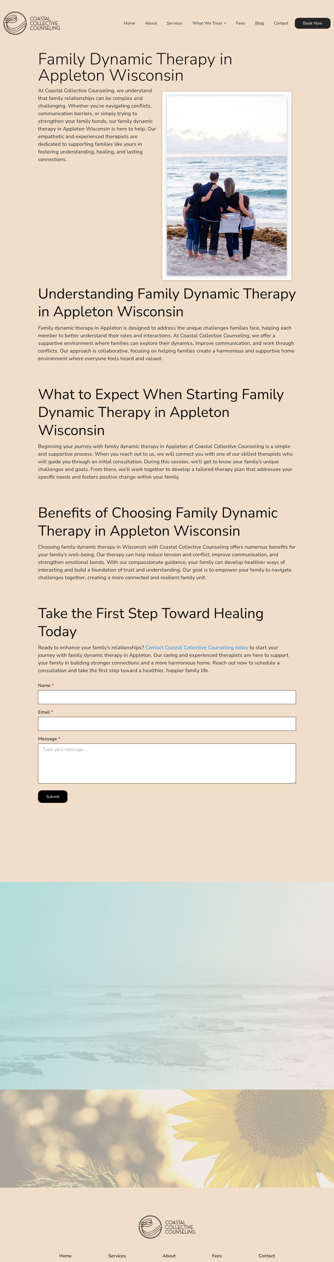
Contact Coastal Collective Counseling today (196, 647)
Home (129, 23)
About (151, 23)
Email (45, 712)
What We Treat (207, 23)
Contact (281, 23)
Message (49, 739)
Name (46, 685)
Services (175, 23)
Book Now (312, 23)
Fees (240, 23)
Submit (52, 796)
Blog (259, 23)
